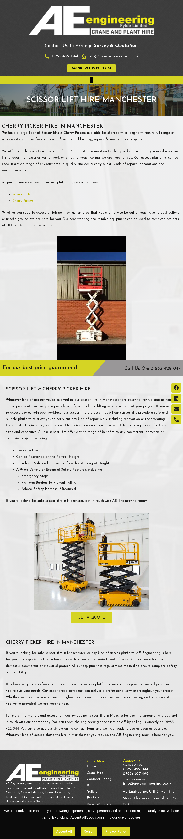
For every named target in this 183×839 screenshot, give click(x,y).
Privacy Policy (116, 831)
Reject (89, 831)
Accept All (64, 831)
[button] (91, 80)
